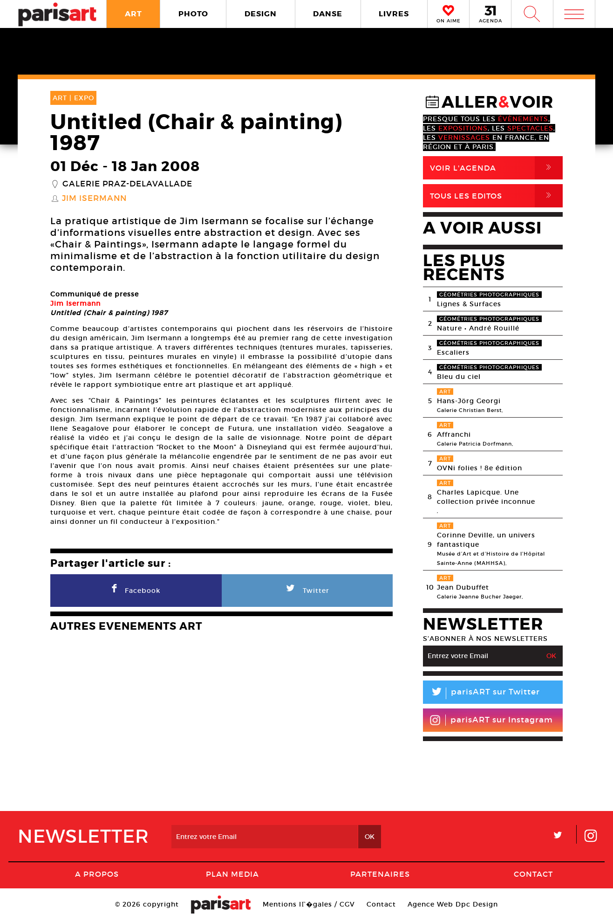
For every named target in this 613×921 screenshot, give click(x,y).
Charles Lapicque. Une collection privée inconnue (486, 497)
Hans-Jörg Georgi (469, 401)
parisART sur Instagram (491, 720)
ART (133, 14)
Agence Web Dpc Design (453, 904)
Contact (533, 874)
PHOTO (193, 14)
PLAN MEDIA (232, 874)
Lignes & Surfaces (469, 304)
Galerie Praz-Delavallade (127, 184)
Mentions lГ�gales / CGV (308, 904)
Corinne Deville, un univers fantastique (486, 540)
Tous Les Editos (496, 195)
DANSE (327, 14)
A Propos (97, 874)
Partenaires (380, 874)
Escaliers (453, 352)
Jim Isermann (94, 198)
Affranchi (454, 434)
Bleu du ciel (459, 376)
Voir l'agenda (496, 167)
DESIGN (261, 14)
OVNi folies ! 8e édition (479, 468)
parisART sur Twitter (481, 693)
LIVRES (394, 14)
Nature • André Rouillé (478, 328)
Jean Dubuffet (463, 587)
